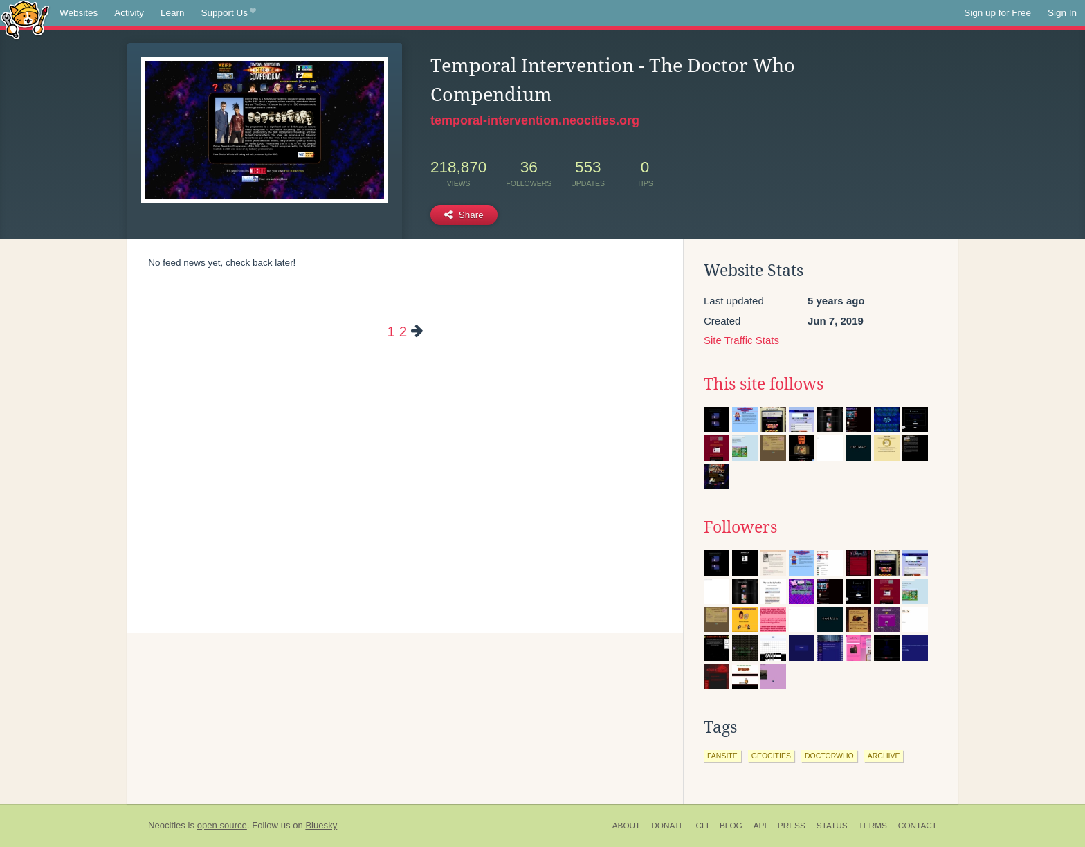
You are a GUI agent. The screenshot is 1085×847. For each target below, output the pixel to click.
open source (222, 825)
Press (791, 825)
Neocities (166, 825)
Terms (873, 825)
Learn (173, 13)
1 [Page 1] (390, 331)
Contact (917, 825)
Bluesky (321, 825)
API (760, 825)
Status (832, 825)
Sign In (1062, 13)
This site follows (763, 384)
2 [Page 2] (403, 331)
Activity (129, 13)
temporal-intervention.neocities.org (534, 120)
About (626, 825)
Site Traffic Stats (741, 340)
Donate (667, 825)
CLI (702, 825)
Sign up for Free (997, 13)
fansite (722, 756)
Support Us (228, 13)
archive (884, 756)
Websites (79, 13)
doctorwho (829, 756)
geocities (771, 756)
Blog (731, 825)
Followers (740, 527)
